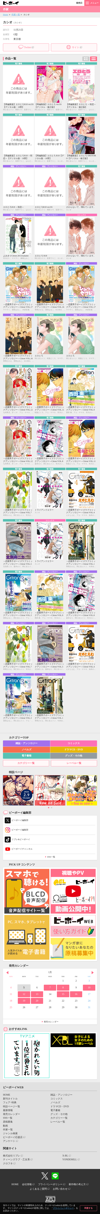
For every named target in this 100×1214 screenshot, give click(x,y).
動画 (5, 1125)
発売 (79, 3)
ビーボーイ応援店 (13, 1137)
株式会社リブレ (11, 1155)
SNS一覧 (51, 857)
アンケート (9, 1141)
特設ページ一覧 (11, 1106)
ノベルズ (26, 749)
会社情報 (27, 1184)
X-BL (65, 1155)
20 (37, 1000)
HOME (6, 1095)
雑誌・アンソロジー (27, 743)
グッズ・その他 (73, 755)
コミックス (74, 743)
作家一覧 (16, 14)
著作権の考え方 (77, 1184)
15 (63, 994)
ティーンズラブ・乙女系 (16, 1159)
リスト (85, 59)
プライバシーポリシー (63, 1208)
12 (24, 994)
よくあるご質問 (38, 1189)
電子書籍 (26, 755)
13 (37, 994)
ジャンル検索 (10, 1133)
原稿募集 (8, 1121)
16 (76, 994)
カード (93, 59)
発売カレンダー (51, 1022)
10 (89, 987)
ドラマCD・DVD (73, 749)
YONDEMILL (69, 1159)
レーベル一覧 (74, 763)
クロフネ (8, 1163)
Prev (7, 972)
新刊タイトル (10, 1098)
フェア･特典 (9, 1102)
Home (5, 14)
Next (92, 972)
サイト (75, 47)
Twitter (27, 47)
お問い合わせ (60, 1189)
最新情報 (8, 1110)
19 (24, 1000)
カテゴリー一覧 (26, 763)
